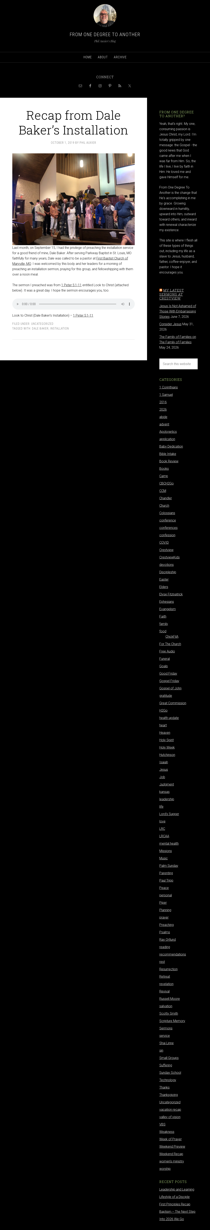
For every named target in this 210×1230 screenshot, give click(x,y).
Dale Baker (40, 328)
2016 (163, 402)
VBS (162, 1124)
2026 (163, 409)
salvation (165, 1006)
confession (167, 535)
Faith (162, 616)
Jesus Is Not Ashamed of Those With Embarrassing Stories (177, 311)
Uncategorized (42, 323)
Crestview (166, 550)
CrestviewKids (169, 557)
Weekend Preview (172, 1146)
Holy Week (167, 747)
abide (163, 417)
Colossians (167, 513)
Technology (167, 1080)
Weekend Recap (171, 1154)
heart (163, 725)
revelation (166, 984)
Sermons (165, 1028)
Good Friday (168, 673)
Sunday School (170, 1073)
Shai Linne (166, 1043)
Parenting (166, 873)
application (167, 439)
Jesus (163, 770)
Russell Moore (169, 999)
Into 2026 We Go (171, 1219)
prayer (164, 917)
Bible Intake (167, 454)
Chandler (165, 498)
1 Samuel (166, 395)
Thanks (164, 1087)
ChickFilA (171, 637)
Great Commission (172, 703)
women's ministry (171, 1161)
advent (164, 424)
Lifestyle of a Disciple (174, 1197)
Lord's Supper (169, 814)
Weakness (166, 1132)
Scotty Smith (168, 1013)
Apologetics (168, 432)
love (162, 821)
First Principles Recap (174, 1204)
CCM (162, 491)
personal (165, 895)
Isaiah (163, 762)
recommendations (172, 954)
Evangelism (167, 609)
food (162, 631)
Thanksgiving (168, 1095)
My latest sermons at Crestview (171, 294)
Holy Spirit (166, 740)
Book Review (168, 461)
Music (163, 858)
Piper (163, 903)
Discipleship (167, 572)
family (163, 624)
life (161, 807)
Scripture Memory (172, 1021)
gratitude (165, 696)
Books (164, 469)
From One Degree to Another (105, 34)
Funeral (164, 659)
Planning (165, 910)
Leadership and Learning (176, 1189)
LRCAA (164, 836)
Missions (165, 851)
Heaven (164, 733)
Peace (164, 888)
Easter (164, 579)
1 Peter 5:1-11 (71, 285)
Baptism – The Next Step (177, 1212)
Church (164, 506)
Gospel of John (170, 688)
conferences (168, 528)
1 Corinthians (168, 387)
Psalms (164, 932)
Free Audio (167, 651)
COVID (164, 542)
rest (162, 962)
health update (169, 718)
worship (165, 1169)
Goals (163, 666)
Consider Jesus (170, 324)
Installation (59, 328)
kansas (164, 792)
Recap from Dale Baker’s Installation (73, 122)
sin (161, 1050)
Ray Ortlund (167, 940)
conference (167, 520)
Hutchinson (167, 755)
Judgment (166, 784)
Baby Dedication (171, 446)
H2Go (163, 710)
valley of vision (169, 1117)
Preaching (166, 925)
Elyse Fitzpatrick (171, 594)
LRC (162, 829)
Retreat (164, 976)
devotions (166, 565)
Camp (163, 476)
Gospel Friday (169, 681)
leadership (166, 799)
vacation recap (170, 1110)
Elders (163, 587)
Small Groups (169, 1058)
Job (162, 777)
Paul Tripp (166, 880)
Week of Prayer (170, 1139)
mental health (169, 843)
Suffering (165, 1065)
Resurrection (168, 969)
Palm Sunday (168, 866)
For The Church (170, 644)
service (164, 1036)
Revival (164, 991)
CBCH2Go (166, 483)
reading (164, 947)
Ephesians (166, 602)
